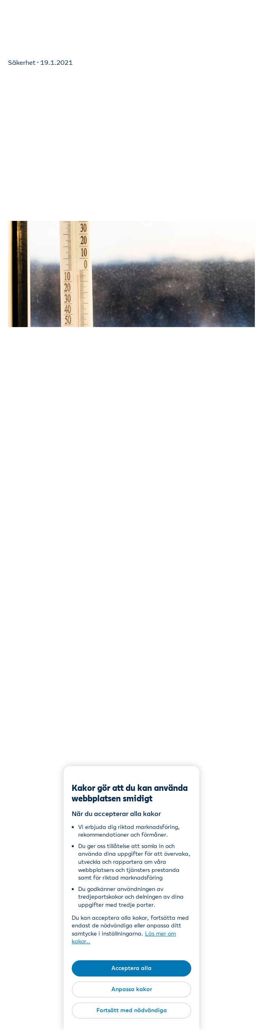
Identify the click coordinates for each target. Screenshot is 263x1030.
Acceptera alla (131, 968)
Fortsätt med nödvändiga (131, 1010)
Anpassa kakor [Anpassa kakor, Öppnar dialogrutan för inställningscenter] (131, 989)
